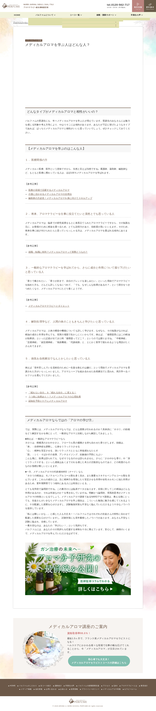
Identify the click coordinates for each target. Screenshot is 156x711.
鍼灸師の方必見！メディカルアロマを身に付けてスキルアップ (60, 198)
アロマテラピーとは (129, 686)
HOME (17, 15)
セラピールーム (130, 689)
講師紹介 (58, 686)
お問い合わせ (51, 689)
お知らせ (63, 689)
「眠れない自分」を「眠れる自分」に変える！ (52, 392)
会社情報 (38, 689)
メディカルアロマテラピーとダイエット (48, 306)
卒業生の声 (69, 686)
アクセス (106, 686)
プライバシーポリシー (90, 689)
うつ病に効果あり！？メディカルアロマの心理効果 (54, 396)
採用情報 (74, 689)
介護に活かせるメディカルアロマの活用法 (50, 194)
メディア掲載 (26, 689)
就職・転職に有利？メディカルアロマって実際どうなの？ (58, 252)
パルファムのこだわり (28, 686)
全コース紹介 (45, 686)
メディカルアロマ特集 (33, 40)
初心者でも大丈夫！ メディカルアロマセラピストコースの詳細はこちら (99, 661)
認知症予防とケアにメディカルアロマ (47, 401)
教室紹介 (144, 686)
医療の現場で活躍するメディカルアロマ (48, 190)
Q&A (116, 686)
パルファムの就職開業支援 (88, 686)
